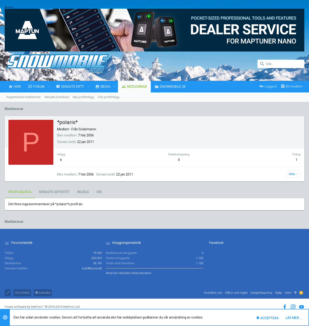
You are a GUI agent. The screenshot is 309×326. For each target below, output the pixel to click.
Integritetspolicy (261, 292)
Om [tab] (99, 192)
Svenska (42, 292)
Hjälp (278, 292)
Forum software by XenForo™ (42, 306)
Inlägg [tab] (83, 192)
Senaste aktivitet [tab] (54, 192)
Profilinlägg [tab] (19, 192)
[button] (48, 86)
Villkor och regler (236, 292)
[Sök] (281, 64)
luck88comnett (92, 268)
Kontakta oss (213, 292)
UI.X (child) (22, 292)
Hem (288, 292)
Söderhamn (87, 129)
